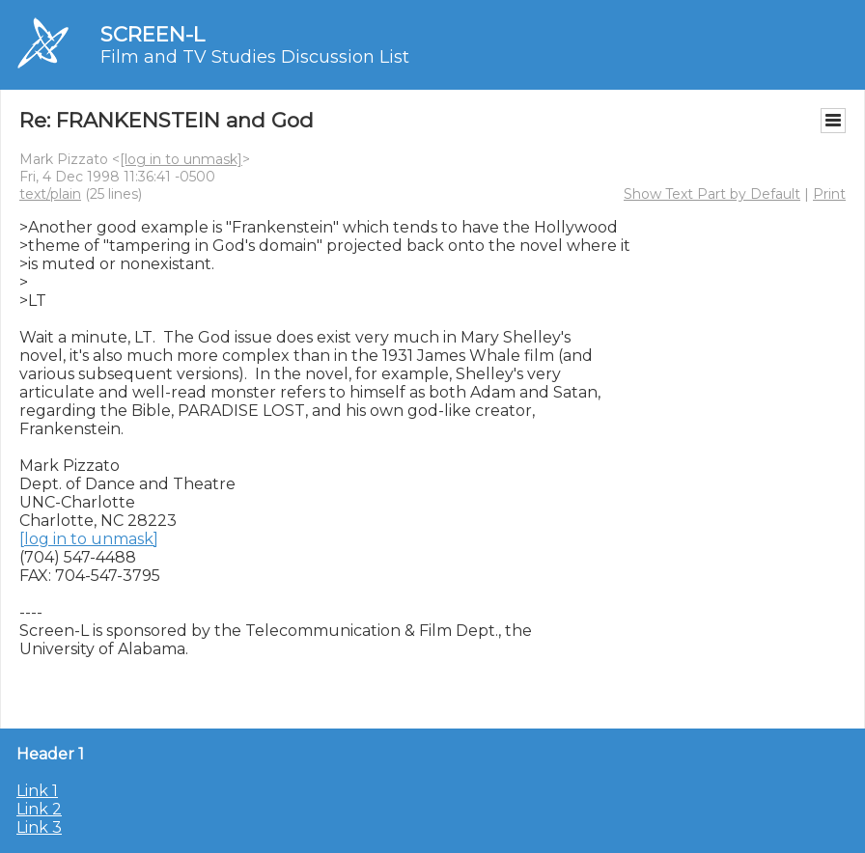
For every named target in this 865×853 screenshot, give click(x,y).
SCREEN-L (152, 34)
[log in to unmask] (181, 159)
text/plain (50, 194)
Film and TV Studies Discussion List (254, 57)
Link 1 (37, 791)
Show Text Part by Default (712, 194)
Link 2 (39, 809)
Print (829, 194)
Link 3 (39, 827)
